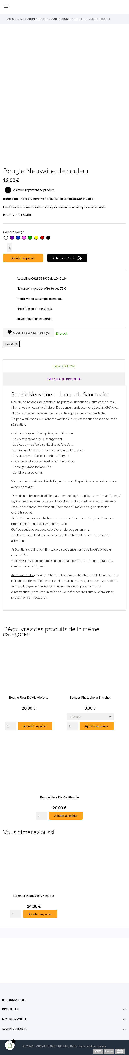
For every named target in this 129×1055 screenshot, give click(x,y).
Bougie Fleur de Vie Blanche (59, 795)
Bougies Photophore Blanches (90, 696)
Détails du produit (64, 379)
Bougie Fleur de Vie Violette (28, 696)
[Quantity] (10, 725)
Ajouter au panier (23, 258)
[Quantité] (9, 247)
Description (64, 366)
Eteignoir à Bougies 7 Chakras (34, 892)
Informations (14, 997)
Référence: (10, 215)
